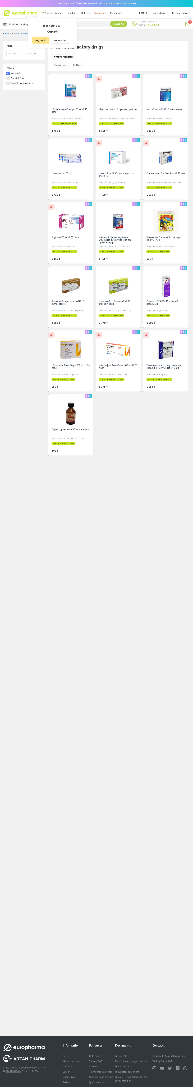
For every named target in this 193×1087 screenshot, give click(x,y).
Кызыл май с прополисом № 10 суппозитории (68, 303)
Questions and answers (101, 1076)
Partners (67, 1082)
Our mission (69, 1076)
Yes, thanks (41, 40)
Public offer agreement (127, 1071)
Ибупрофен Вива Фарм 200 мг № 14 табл (71, 367)
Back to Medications (64, 57)
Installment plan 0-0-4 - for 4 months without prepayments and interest (96, 3)
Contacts (73, 13)
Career (66, 1071)
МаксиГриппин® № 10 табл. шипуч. (165, 110)
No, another (60, 40)
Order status (159, 12)
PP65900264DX (13, 1071)
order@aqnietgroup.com (172, 1055)
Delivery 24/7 (96, 1061)
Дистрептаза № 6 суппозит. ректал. (118, 110)
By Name (77, 66)
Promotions (100, 13)
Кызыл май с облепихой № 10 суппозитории (114, 303)
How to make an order (100, 1071)
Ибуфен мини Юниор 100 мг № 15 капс (69, 111)
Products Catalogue (16, 24)
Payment (93, 1066)
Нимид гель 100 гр (61, 174)
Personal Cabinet (181, 13)
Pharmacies (116, 13)
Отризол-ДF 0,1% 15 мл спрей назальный (162, 303)
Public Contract (123, 1066)
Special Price (60, 66)
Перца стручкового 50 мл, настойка (70, 430)
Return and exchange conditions (132, 1061)
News (66, 1055)
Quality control (97, 1082)
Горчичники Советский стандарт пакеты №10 (164, 239)
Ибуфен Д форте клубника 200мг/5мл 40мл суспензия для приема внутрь (115, 241)
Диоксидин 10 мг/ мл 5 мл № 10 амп (166, 174)
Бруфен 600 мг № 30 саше (65, 238)
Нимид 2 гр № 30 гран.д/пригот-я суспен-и (116, 175)
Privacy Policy (122, 1055)
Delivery (85, 13)
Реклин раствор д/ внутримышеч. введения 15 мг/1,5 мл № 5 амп (164, 367)
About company (71, 1061)
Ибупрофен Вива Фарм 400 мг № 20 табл (118, 367)
